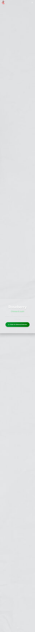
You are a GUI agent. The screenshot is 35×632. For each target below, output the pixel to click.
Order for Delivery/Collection (17, 324)
